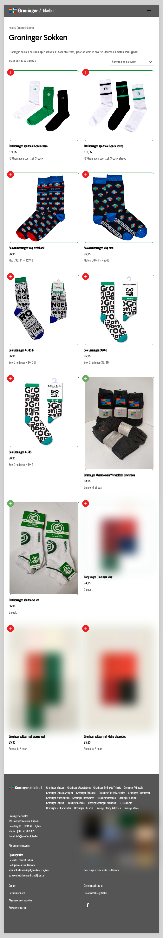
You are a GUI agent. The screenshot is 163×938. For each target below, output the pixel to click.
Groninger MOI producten (58, 808)
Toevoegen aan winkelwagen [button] (10, 72)
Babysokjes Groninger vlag (98, 577)
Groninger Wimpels (133, 787)
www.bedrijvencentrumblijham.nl (28, 875)
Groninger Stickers (76, 803)
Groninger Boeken (127, 798)
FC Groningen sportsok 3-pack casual (28, 146)
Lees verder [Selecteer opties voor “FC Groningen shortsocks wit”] (10, 503)
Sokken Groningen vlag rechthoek (26, 248)
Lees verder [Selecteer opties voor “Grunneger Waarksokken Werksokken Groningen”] (85, 378)
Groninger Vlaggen (55, 787)
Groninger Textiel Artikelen (112, 793)
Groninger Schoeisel (86, 793)
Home (12, 27)
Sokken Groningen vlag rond (98, 248)
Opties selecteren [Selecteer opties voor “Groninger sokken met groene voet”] (10, 628)
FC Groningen (125, 803)
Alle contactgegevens (19, 845)
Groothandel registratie (95, 893)
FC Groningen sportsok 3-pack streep (103, 146)
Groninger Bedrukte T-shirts (107, 787)
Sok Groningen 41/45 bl (21, 350)
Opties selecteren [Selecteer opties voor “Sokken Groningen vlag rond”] (85, 174)
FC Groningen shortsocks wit (24, 600)
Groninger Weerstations (79, 787)
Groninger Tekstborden (139, 793)
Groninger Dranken (106, 798)
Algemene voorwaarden (20, 900)
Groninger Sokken (55, 803)
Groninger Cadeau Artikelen (59, 793)
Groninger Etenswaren (83, 798)
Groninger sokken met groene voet (27, 736)
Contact (12, 885)
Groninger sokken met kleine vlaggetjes (105, 736)
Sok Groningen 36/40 (95, 350)
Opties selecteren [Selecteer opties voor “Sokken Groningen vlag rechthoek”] (10, 174)
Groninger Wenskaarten (57, 798)
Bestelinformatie (17, 893)
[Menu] (149, 10)
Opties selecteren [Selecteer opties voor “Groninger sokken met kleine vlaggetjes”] (85, 628)
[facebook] (88, 904)
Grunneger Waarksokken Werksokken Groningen (109, 475)
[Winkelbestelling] (132, 62)
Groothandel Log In (93, 885)
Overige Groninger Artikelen (102, 803)
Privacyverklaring (17, 908)
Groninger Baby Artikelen (108, 808)
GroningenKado (131, 808)
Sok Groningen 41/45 (20, 452)
